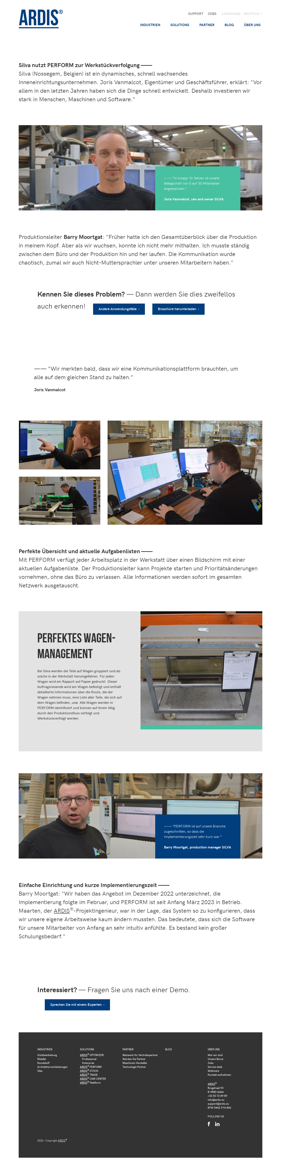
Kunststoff (43, 1058)
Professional (89, 1054)
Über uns (214, 1044)
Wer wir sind (215, 1050)
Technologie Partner (134, 1061)
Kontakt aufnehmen (219, 1069)
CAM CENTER (93, 1073)
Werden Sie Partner (134, 1054)
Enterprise (88, 1058)
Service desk (215, 1061)
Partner (127, 1044)
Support (195, 13)
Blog (229, 24)
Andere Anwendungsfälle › (120, 306)
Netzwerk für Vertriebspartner (140, 1050)
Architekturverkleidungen (52, 1061)
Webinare (213, 1065)
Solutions (87, 1044)
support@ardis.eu (218, 1098)
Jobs (212, 13)
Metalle (41, 1054)
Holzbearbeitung (47, 1050)
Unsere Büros (215, 1054)
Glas (39, 1065)
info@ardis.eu (216, 1094)
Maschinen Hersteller (134, 1058)
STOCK (89, 1065)
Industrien (44, 1044)
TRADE (89, 1069)
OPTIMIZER (92, 1050)
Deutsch (251, 13)
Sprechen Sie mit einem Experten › (79, 999)
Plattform (90, 1077)
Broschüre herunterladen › (181, 306)
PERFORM (91, 1061)
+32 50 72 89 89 (217, 1090)
